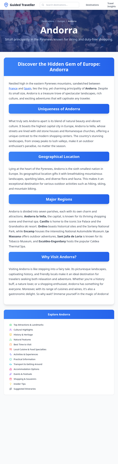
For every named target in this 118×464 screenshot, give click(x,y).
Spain (27, 88)
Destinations (92, 4)
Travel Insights (111, 5)
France (13, 88)
